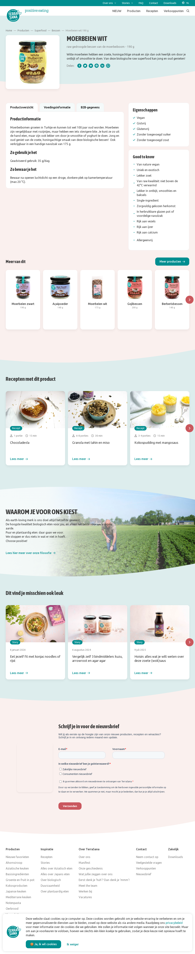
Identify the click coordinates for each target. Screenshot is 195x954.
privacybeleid (174, 922)
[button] (172, 262)
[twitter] (85, 66)
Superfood (40, 30)
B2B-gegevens (90, 107)
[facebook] (79, 66)
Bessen (56, 30)
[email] (91, 66)
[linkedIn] (102, 66)
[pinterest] (96, 66)
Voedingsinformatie (57, 107)
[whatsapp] (108, 66)
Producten (23, 30)
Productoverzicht (22, 107)
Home (9, 30)
